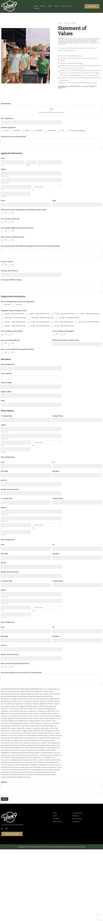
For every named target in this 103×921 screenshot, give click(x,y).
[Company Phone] (77, 420)
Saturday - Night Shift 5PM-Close (15, 326)
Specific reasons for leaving (9, 489)
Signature (4, 782)
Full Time (8, 304)
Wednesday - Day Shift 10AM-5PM (15, 318)
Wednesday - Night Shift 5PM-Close (42, 318)
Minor (3, 401)
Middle (28, 165)
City (2, 190)
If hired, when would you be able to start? (65, 340)
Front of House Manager (77, 130)
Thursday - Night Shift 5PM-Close (15, 322)
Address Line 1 (5, 176)
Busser (27, 130)
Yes (6, 213)
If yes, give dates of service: (9, 271)
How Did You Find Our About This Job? (13, 136)
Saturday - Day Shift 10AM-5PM (88, 322)
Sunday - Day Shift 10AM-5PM (40, 326)
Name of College (6, 382)
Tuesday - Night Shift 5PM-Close (89, 314)
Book (57, 6)
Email (54, 201)
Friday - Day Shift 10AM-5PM (40, 322)
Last (39, 165)
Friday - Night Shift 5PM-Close (63, 322)
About (43, 6)
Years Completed (6, 373)
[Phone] (26, 204)
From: (3, 462)
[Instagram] (6, 829)
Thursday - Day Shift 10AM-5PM (69, 318)
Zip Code (3, 196)
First (2, 165)
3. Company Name (6, 581)
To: (53, 462)
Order (50, 6)
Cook (63, 130)
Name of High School (7, 364)
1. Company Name (6, 416)
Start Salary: (4, 471)
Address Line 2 (5, 183)
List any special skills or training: (11, 280)
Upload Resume (6, 104)
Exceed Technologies (78, 847)
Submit (4, 799)
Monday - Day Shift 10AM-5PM (14, 314)
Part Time (19, 304)
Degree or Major (6, 392)
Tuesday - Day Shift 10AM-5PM (64, 314)
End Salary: (56, 471)
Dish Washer (39, 130)
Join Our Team (68, 6)
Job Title (3, 480)
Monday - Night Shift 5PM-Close (39, 314)
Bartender (17, 130)
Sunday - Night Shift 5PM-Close (65, 326)
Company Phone (57, 416)
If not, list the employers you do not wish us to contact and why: (21, 672)
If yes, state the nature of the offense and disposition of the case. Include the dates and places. (30, 246)
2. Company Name (6, 498)
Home (36, 6)
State (33, 190)
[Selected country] (2, 204)
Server (7, 130)
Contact (37, 7)
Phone (3, 201)
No (13, 213)
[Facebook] (2, 829)
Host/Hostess (52, 130)
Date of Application (7, 118)
